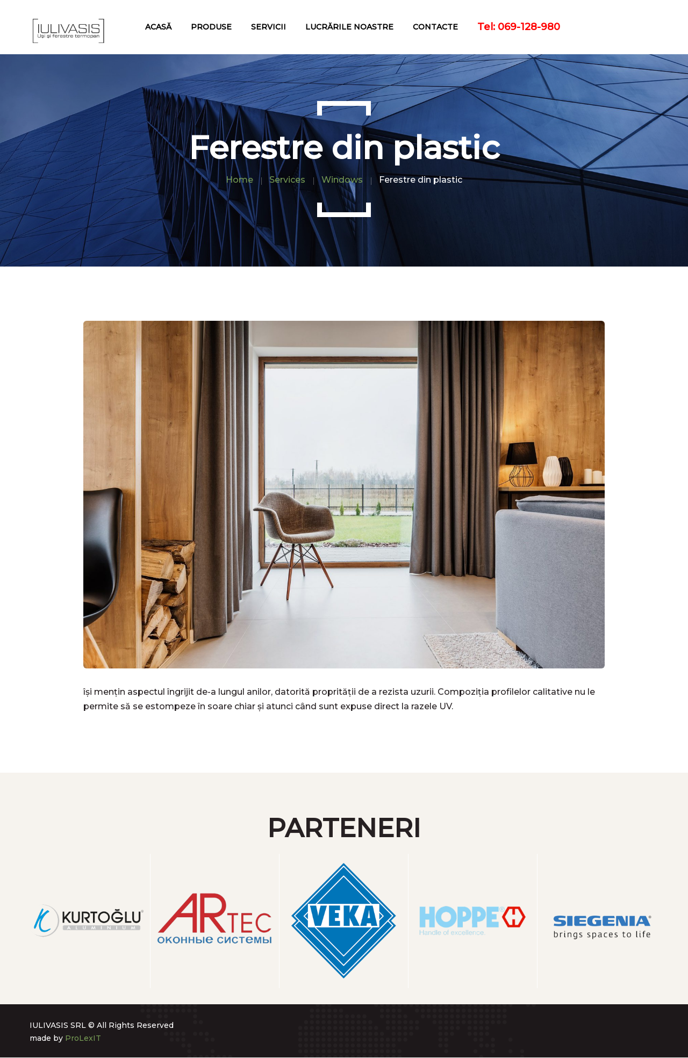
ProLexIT (83, 1038)
